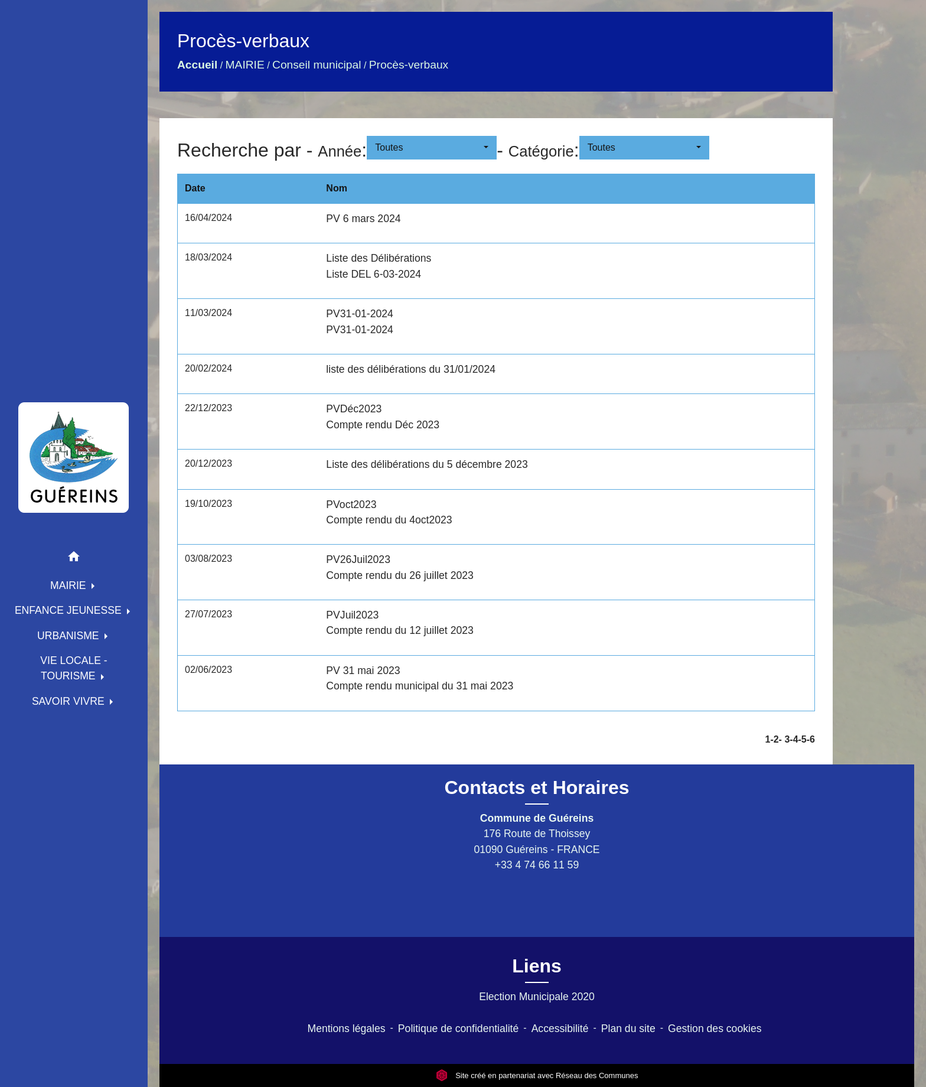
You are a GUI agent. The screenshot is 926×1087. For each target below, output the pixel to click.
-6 (811, 739)
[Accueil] (74, 457)
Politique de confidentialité (458, 1028)
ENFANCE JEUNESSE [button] (70, 610)
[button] (74, 558)
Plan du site (628, 1028)
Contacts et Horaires (537, 787)
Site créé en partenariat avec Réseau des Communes (537, 1075)
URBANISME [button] (69, 636)
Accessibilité (560, 1028)
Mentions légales (347, 1028)
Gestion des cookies (714, 1028)
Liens (537, 966)
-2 (774, 739)
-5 (802, 739)
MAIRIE (245, 64)
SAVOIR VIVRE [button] (69, 701)
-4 (794, 739)
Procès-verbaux (408, 64)
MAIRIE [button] (69, 585)
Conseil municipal (316, 64)
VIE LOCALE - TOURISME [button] (73, 668)
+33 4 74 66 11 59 (537, 865)
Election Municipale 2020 (537, 997)
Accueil (197, 64)
